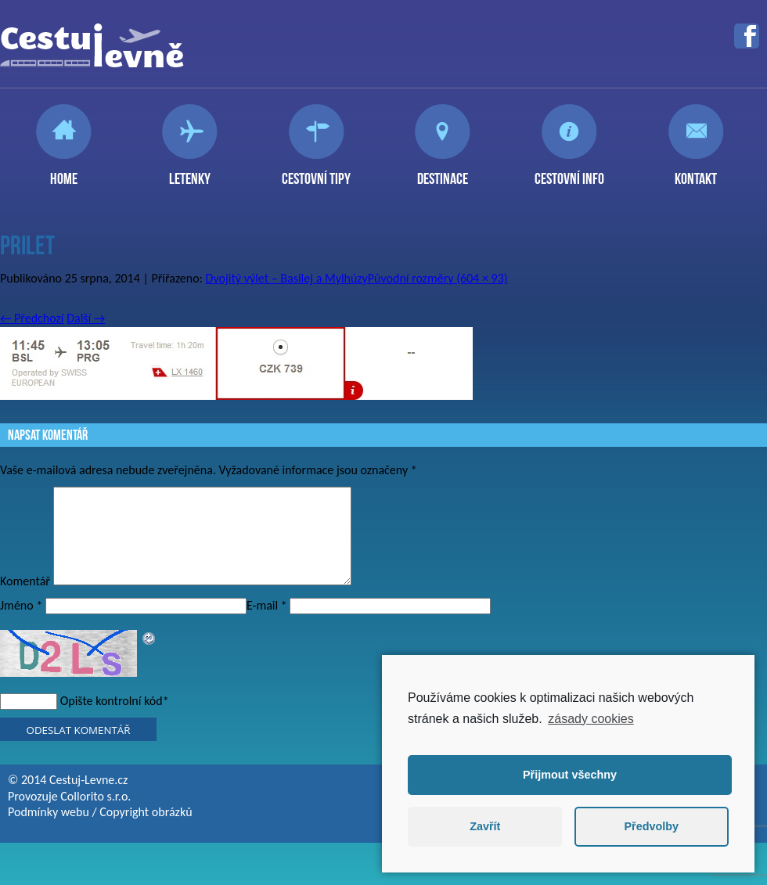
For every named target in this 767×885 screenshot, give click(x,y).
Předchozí (32, 318)
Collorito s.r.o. (95, 815)
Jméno (21, 624)
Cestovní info (569, 172)
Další (86, 318)
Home (63, 172)
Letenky (190, 172)
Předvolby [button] (651, 826)
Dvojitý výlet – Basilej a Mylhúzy (287, 278)
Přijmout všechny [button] (570, 774)
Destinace (442, 172)
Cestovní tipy (316, 172)
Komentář (25, 599)
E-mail (267, 624)
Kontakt (696, 172)
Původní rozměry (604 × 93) (438, 278)
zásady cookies (590, 718)
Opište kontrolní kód (111, 719)
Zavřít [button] (485, 826)
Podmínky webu (48, 830)
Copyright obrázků (145, 830)
